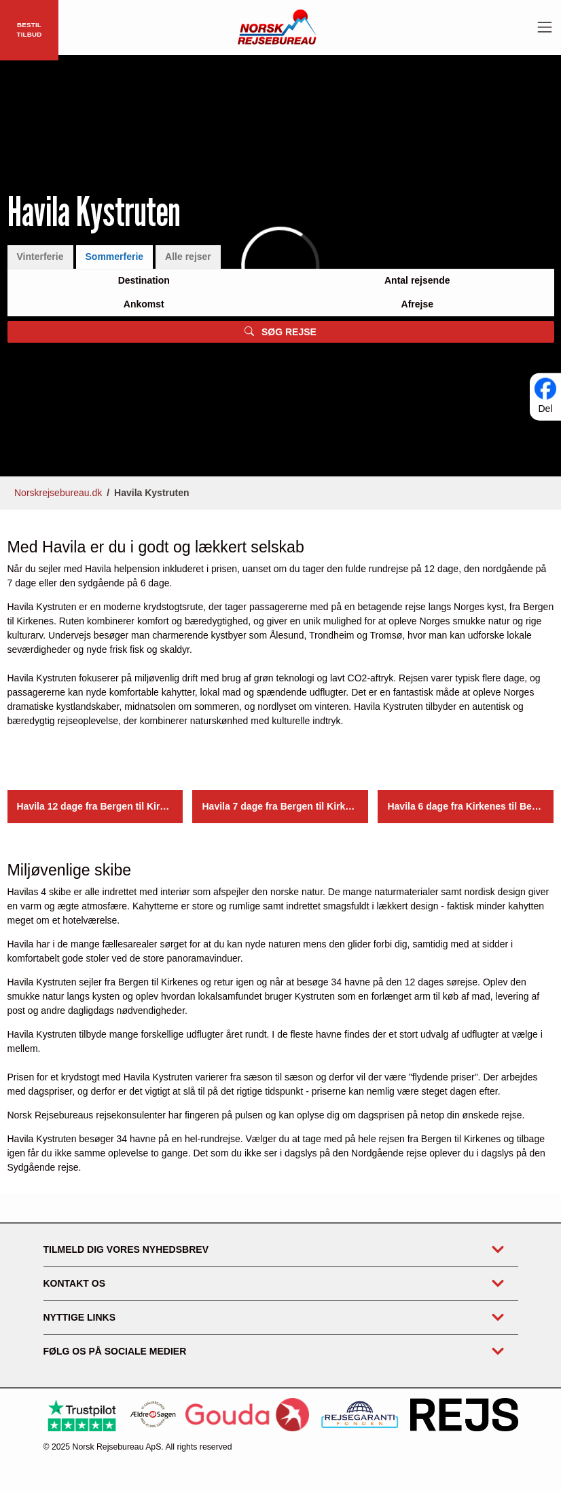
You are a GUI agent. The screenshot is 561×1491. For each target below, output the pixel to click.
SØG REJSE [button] (280, 331)
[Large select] (144, 281)
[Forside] (277, 26)
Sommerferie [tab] (115, 257)
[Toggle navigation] (545, 27)
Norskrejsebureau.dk (58, 492)
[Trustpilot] (81, 1414)
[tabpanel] (280, 306)
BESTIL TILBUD (28, 30)
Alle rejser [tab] (188, 257)
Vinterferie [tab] (40, 257)
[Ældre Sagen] (153, 1414)
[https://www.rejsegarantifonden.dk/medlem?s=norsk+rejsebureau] (359, 1415)
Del (545, 408)
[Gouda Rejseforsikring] (247, 1414)
